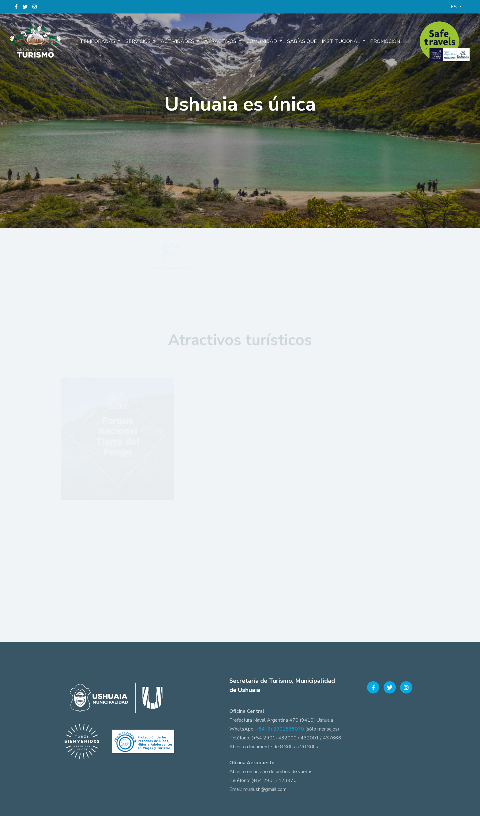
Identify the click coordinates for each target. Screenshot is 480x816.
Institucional (341, 41)
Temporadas (99, 41)
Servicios (139, 41)
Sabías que (301, 41)
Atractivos (221, 41)
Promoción (384, 41)
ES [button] (454, 6)
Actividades (178, 41)
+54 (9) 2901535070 (280, 729)
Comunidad (262, 41)
